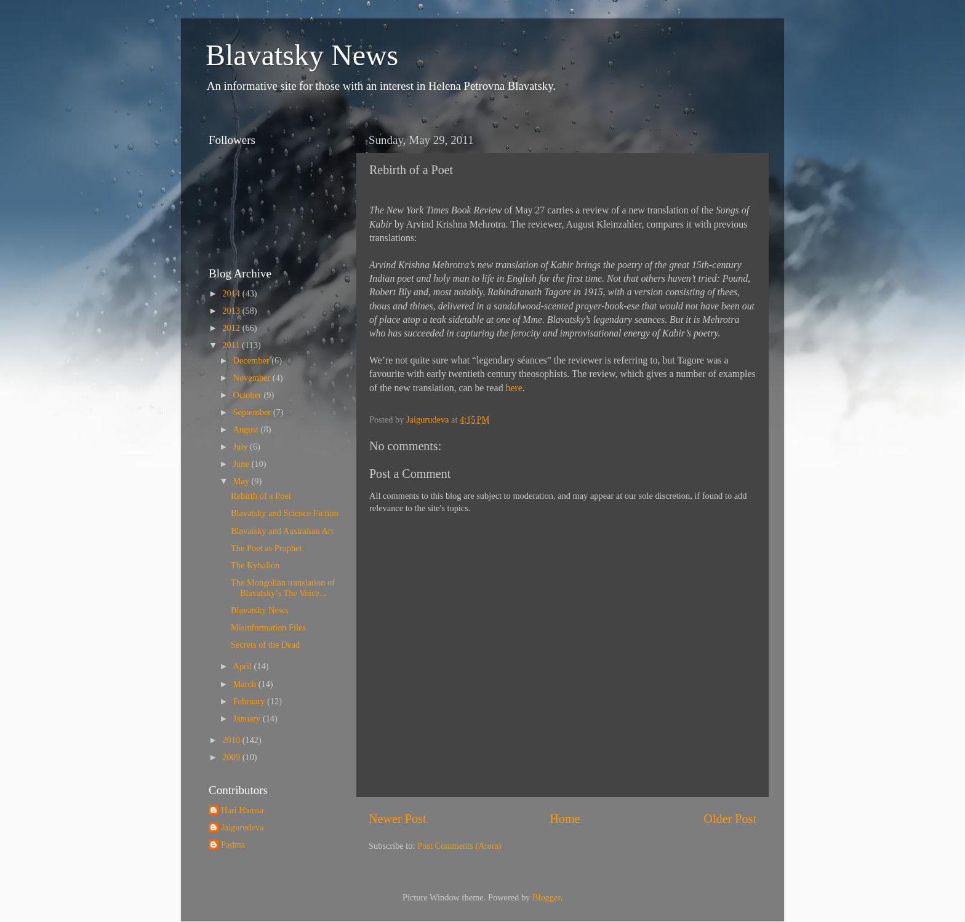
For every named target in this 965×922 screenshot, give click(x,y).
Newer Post (397, 818)
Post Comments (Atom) (459, 846)
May (242, 481)
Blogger (546, 897)
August (247, 429)
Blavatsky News (302, 55)
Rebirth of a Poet (261, 496)
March (245, 684)
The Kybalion (255, 565)
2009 (232, 757)
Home (565, 818)
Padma (233, 844)
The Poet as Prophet (266, 548)
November (253, 378)
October (248, 395)
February (250, 701)
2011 (232, 345)
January (248, 718)
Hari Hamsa (242, 810)
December (252, 360)
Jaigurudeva (242, 827)
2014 (232, 293)
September (253, 412)
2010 (232, 740)
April (243, 666)
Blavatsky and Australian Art (282, 531)
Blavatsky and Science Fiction (284, 513)
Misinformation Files (268, 627)
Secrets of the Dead (265, 645)
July (241, 446)
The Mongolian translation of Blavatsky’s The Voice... (283, 588)
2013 (232, 311)
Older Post (729, 818)
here (514, 388)
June (242, 464)
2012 (232, 328)
